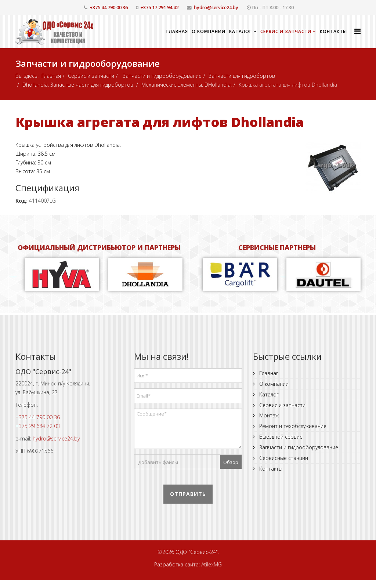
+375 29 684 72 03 (37, 426)
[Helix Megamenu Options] (357, 31)
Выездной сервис (280, 436)
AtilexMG (211, 564)
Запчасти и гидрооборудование (161, 75)
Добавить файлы (158, 462)
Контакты (333, 31)
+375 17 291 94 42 (159, 7)
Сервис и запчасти (285, 31)
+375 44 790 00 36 (109, 7)
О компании (208, 31)
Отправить (188, 493)
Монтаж (268, 415)
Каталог (240, 31)
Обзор (230, 462)
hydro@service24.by (216, 7)
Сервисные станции (283, 457)
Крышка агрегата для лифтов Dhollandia (159, 122)
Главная (177, 31)
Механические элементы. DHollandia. (186, 84)
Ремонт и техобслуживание (292, 426)
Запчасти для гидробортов (242, 75)
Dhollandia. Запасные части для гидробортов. (78, 84)
